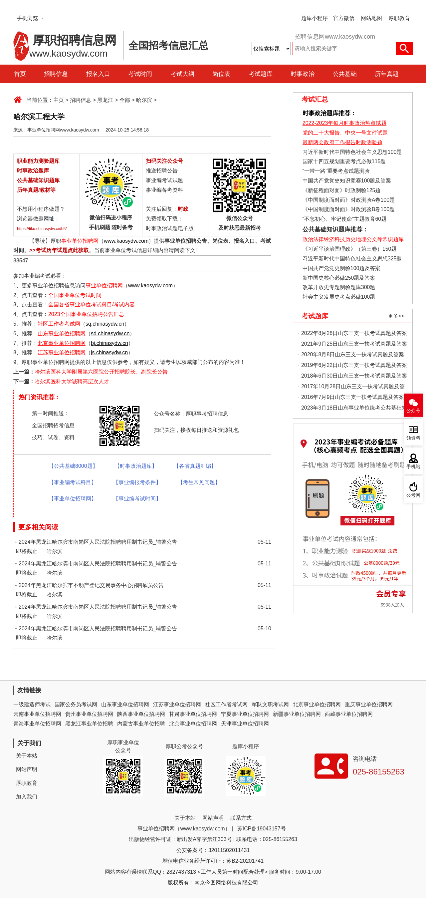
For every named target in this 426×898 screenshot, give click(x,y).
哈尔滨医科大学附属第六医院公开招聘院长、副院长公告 (101, 372)
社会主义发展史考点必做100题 (339, 297)
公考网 (413, 495)
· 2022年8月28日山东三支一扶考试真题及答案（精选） (352, 334)
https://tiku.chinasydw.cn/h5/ (42, 228)
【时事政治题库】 (135, 466)
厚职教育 (399, 18)
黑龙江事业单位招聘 (89, 724)
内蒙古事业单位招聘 (141, 724)
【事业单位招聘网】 (73, 498)
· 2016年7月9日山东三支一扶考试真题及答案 (351, 397)
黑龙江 (105, 100)
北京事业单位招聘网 (317, 704)
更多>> (396, 316)
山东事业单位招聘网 (125, 704)
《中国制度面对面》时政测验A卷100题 (349, 200)
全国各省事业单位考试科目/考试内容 (91, 304)
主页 (58, 100)
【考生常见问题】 (199, 482)
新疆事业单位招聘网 (297, 714)
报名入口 (98, 74)
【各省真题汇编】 (195, 466)
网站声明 (26, 769)
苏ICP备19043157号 (261, 828)
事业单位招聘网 (80, 241)
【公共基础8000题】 (73, 466)
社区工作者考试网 (59, 324)
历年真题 (387, 74)
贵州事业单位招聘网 (89, 714)
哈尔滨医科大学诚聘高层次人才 (72, 381)
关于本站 (26, 755)
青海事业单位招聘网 (37, 724)
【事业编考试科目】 (73, 482)
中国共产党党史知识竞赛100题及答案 (347, 180)
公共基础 (345, 74)
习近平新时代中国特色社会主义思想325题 (352, 258)
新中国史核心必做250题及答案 (339, 278)
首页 (20, 74)
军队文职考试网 (270, 704)
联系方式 (241, 818)
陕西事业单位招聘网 (141, 714)
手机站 (413, 466)
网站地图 (371, 18)
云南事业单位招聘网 (37, 714)
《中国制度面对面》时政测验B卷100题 (349, 209)
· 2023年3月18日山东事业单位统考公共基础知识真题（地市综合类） (352, 409)
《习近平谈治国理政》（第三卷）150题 (347, 249)
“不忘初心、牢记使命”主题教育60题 (343, 219)
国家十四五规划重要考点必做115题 (344, 161)
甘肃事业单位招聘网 (193, 714)
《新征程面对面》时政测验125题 (342, 190)
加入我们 (26, 796)
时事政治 (303, 74)
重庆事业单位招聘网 (369, 704)
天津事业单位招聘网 (245, 724)
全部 (124, 100)
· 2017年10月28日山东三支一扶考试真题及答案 (351, 388)
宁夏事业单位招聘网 (245, 714)
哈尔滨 (144, 100)
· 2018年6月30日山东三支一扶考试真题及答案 (352, 376)
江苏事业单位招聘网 (177, 704)
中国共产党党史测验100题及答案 (342, 268)
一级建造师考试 (32, 704)
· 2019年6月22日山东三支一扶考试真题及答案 (352, 365)
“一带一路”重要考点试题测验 (336, 171)
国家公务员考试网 (76, 704)
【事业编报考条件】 (137, 482)
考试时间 (140, 74)
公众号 (413, 410)
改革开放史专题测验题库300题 (338, 287)
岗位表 (221, 74)
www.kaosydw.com (126, 241)
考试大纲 (182, 74)
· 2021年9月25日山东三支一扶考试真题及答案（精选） (352, 345)
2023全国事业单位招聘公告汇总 (86, 314)
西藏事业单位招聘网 (349, 714)
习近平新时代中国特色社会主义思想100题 (352, 152)
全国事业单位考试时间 (75, 295)
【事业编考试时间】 (137, 498)
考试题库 (261, 74)
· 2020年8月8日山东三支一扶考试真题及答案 (351, 354)
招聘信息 (56, 74)
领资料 (413, 438)
